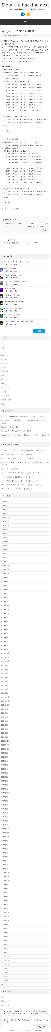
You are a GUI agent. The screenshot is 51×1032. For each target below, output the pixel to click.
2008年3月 (5, 944)
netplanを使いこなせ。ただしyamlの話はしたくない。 (20, 481)
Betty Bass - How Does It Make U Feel (17, 262)
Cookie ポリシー (9, 1022)
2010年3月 (5, 861)
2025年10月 (5, 525)
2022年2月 (5, 693)
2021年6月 (5, 721)
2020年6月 (5, 761)
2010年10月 (5, 837)
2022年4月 (5, 685)
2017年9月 (5, 797)
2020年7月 (5, 757)
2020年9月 (5, 753)
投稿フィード (6, 1001)
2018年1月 (5, 789)
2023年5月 (5, 633)
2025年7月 (5, 537)
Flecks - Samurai (9, 288)
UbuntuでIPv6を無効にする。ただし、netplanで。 (19, 458)
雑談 (2, 404)
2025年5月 (5, 545)
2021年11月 (5, 701)
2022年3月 (5, 689)
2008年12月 (5, 912)
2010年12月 (5, 829)
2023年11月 (5, 609)
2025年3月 (5, 553)
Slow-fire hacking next (25, 4)
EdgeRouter (15, 209)
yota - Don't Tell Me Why (12, 295)
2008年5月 (5, 936)
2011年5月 (5, 809)
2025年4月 (5, 549)
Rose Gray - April (10, 268)
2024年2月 (5, 597)
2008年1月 (5, 952)
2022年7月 (5, 673)
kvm (2, 376)
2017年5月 (5, 801)
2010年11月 (5, 833)
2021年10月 (5, 705)
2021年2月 (5, 737)
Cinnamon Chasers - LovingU (14, 302)
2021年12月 (5, 697)
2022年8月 (5, 669)
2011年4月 (5, 813)
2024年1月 (5, 601)
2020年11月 (5, 745)
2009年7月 (5, 892)
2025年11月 (5, 521)
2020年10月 (5, 749)
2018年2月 (5, 785)
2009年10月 (5, 881)
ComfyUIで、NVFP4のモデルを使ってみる (16, 431)
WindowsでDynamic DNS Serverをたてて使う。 (18, 489)
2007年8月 (5, 972)
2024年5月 (5, 585)
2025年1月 (5, 561)
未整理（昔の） (6, 400)
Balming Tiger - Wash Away (13, 308)
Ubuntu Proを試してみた (10, 469)
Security (4, 384)
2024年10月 (5, 573)
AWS (3, 348)
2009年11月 (5, 876)
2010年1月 (5, 869)
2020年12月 (5, 741)
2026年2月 (5, 509)
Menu (25, 22)
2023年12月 (5, 605)
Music (3, 380)
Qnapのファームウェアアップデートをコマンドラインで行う (37, 226)
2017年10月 (5, 793)
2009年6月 (5, 896)
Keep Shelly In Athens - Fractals (15, 282)
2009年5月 (5, 901)
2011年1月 (5, 825)
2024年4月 (5, 589)
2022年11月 (5, 657)
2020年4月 (5, 769)
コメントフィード (7, 1005)
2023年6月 (5, 629)
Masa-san (12, 35)
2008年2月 (5, 948)
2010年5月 (5, 857)
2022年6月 (5, 677)
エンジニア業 (6, 388)
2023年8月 (5, 621)
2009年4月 (5, 904)
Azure (3, 352)
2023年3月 (5, 641)
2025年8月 (5, 533)
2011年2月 (5, 821)
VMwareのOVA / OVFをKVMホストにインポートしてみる (21, 485)
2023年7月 (5, 625)
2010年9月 (5, 841)
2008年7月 (5, 928)
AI (2, 344)
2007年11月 (5, 960)
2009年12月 (5, 873)
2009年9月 (5, 884)
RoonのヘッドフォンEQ (9, 427)
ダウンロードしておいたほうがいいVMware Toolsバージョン (23, 450)
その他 (3, 392)
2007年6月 (5, 980)
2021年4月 (5, 729)
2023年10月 (5, 613)
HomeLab (4, 364)
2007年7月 (5, 976)
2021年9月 (5, 709)
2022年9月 (5, 665)
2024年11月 (5, 569)
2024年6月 (5, 581)
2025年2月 (5, 557)
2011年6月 (5, 805)
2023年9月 (5, 617)
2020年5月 (5, 765)
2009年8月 (5, 888)
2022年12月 (5, 653)
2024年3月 (5, 593)
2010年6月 (5, 853)
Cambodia (5, 356)
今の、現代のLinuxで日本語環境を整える (16, 477)
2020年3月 (5, 773)
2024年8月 (5, 577)
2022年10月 (5, 661)
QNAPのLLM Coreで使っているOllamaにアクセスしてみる (22, 416)
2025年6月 (5, 541)
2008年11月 (5, 916)
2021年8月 (5, 713)
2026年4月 (5, 501)
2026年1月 (5, 513)
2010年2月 (5, 865)
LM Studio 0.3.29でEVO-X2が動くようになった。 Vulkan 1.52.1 (23, 473)
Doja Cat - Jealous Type (12, 315)
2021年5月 (5, 725)
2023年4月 (5, 637)
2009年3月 (5, 908)
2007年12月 (5, 956)
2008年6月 (5, 932)
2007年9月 (5, 968)
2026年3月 (5, 505)
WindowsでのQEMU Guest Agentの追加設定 (17, 454)
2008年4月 (5, 940)
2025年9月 (5, 529)
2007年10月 (5, 964)
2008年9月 (5, 924)
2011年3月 (5, 817)
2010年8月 (5, 845)
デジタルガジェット (8, 396)
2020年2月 (5, 777)
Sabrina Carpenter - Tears (13, 275)
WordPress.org (6, 1009)
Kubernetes (5, 372)
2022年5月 (5, 681)
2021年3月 (5, 733)
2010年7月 (5, 849)
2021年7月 (5, 717)
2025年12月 (5, 517)
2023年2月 (5, 645)
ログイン (24, 243)
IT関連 (3, 368)
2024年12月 (5, 565)
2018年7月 (5, 781)
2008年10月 (5, 920)
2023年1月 (5, 649)
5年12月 (4, 984)
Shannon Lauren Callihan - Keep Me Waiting (19, 321)
